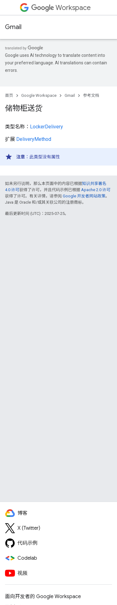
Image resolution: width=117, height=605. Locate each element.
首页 (9, 95)
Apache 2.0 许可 (95, 189)
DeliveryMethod (33, 139)
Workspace (61, 7)
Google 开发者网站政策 (84, 196)
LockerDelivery (46, 127)
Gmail (13, 27)
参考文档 (91, 95)
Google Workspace (38, 95)
